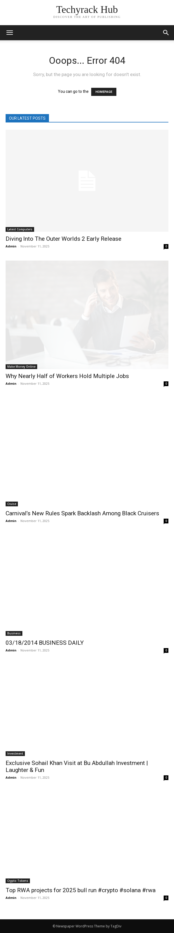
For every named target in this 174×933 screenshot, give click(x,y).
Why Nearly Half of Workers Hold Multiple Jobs (67, 376)
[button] (166, 32)
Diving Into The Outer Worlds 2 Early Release (63, 238)
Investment (15, 753)
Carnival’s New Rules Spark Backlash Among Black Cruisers (82, 513)
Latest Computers (19, 229)
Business (14, 633)
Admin (11, 246)
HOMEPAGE (103, 92)
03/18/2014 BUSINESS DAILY (45, 642)
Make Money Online (21, 367)
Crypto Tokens (17, 881)
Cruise (11, 504)
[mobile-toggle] (9, 32)
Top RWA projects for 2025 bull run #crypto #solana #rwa (81, 890)
